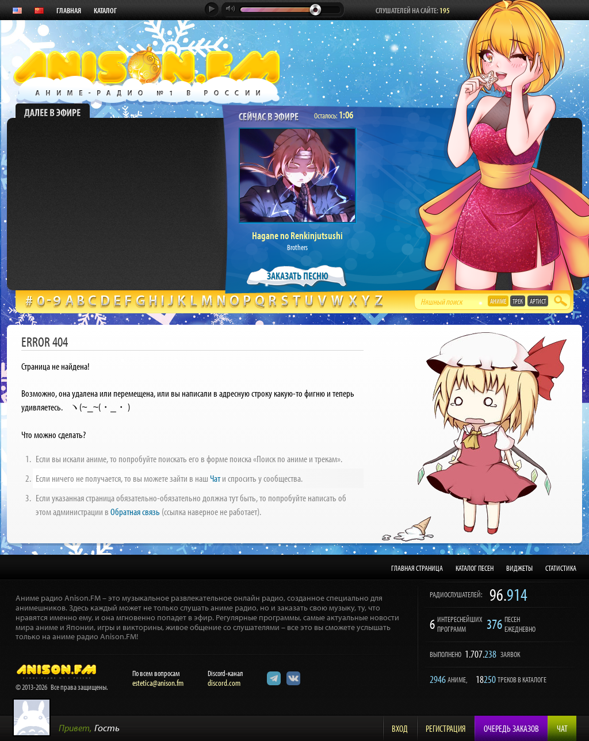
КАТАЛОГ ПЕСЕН (475, 568)
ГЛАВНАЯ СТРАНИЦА (417, 568)
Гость (107, 727)
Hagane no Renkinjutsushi (297, 235)
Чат (215, 478)
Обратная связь (135, 511)
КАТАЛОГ (105, 10)
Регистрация (446, 728)
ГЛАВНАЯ (68, 10)
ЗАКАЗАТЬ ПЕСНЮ (297, 275)
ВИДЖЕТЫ (519, 568)
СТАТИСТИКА (560, 568)
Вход (400, 728)
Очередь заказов (511, 728)
